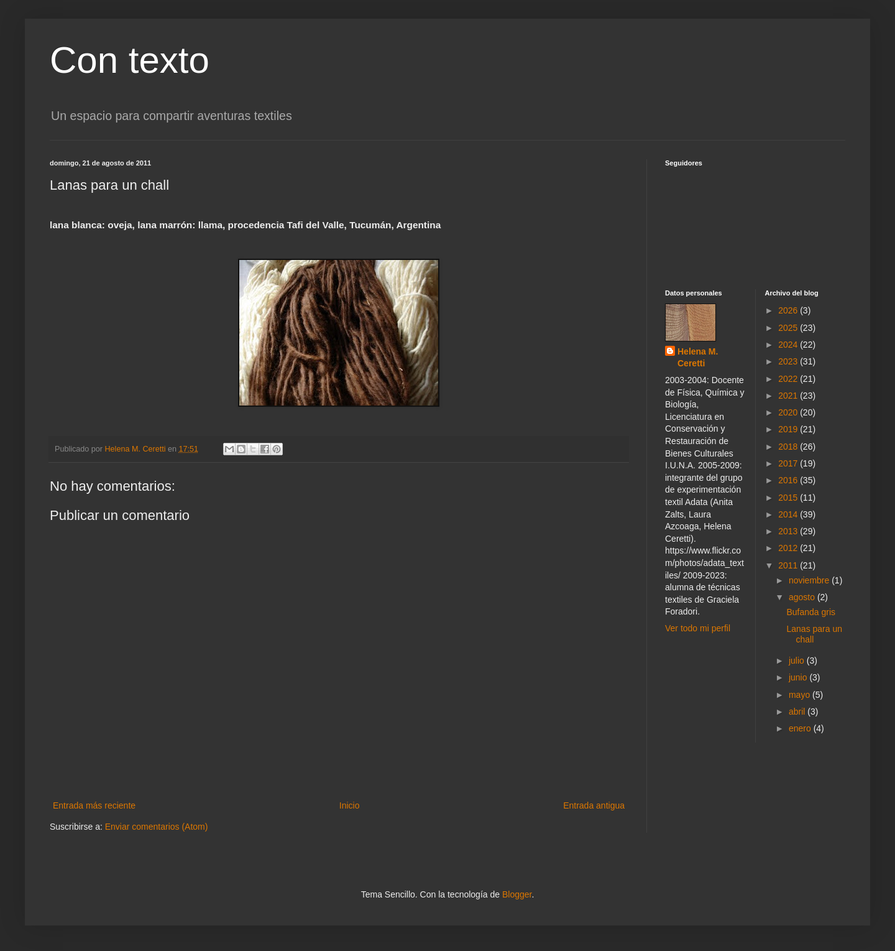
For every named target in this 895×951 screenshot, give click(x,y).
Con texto (129, 60)
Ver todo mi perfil (697, 628)
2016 (789, 480)
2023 (789, 361)
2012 (789, 548)
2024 (789, 345)
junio (799, 677)
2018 (789, 447)
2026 (789, 310)
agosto (803, 597)
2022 (789, 379)
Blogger (516, 894)
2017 (789, 463)
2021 (789, 396)
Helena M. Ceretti (697, 357)
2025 (789, 328)
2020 (789, 412)
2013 (789, 531)
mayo (800, 695)
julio (798, 661)
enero (801, 728)
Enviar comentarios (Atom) (156, 827)
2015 (789, 498)
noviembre (810, 580)
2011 (789, 565)
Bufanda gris (810, 612)
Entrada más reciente (94, 805)
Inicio (349, 805)
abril (798, 712)
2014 (789, 514)
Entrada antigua (594, 805)
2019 (789, 429)
